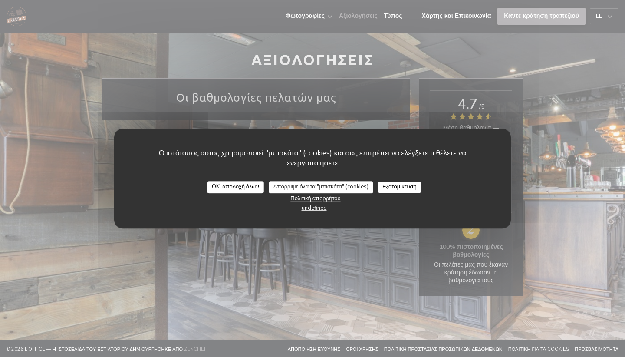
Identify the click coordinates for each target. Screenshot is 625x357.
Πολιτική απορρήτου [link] (315, 198)
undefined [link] (314, 208)
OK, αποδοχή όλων (235, 187)
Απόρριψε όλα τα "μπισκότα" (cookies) (320, 187)
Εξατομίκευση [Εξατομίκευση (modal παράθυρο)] (399, 187)
